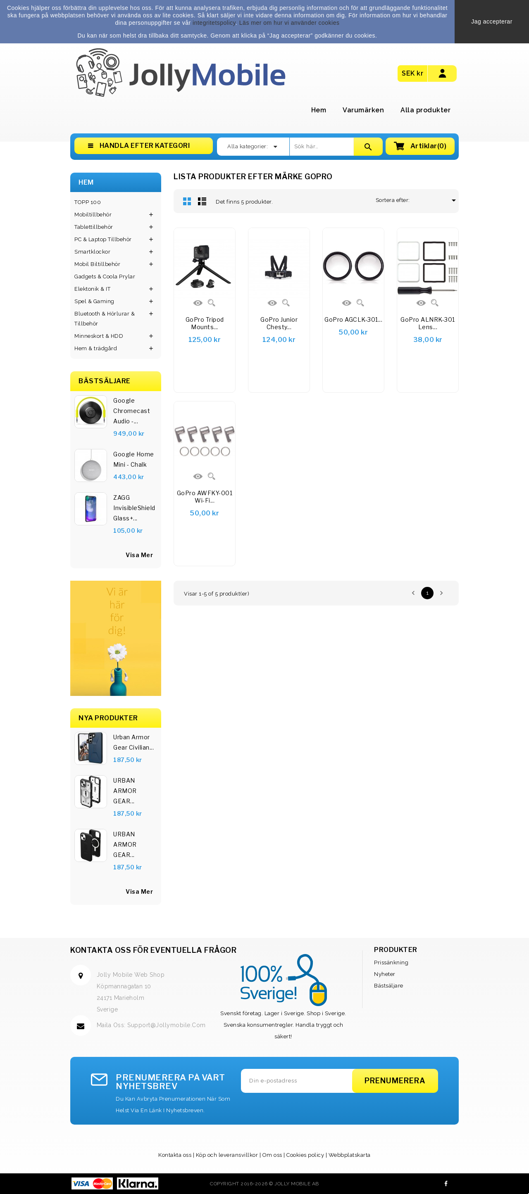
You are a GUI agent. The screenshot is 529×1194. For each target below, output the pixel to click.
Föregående (413, 593)
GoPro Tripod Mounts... (205, 323)
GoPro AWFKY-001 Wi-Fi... (205, 496)
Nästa (441, 593)
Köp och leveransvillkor (227, 1155)
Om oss (272, 1155)
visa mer (139, 554)
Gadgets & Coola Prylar (104, 276)
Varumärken (363, 110)
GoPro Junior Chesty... (279, 323)
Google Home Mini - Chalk (133, 459)
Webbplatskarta (350, 1155)
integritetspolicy (214, 22)
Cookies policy (305, 1155)
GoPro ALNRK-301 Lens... (427, 323)
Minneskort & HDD (98, 336)
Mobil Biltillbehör (97, 264)
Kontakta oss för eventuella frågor (153, 950)
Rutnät (187, 201)
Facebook (446, 1183)
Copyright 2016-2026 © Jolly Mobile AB (264, 1184)
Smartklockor (92, 252)
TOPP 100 (87, 202)
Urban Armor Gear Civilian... (133, 742)
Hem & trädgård (95, 348)
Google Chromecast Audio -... (131, 411)
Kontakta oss (174, 1155)
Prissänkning (391, 962)
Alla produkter (425, 110)
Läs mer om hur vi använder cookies (289, 22)
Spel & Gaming (94, 301)
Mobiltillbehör (93, 214)
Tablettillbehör (93, 227)
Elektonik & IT (92, 289)
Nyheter (385, 974)
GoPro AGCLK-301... (353, 319)
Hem (318, 110)
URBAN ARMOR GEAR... (125, 791)
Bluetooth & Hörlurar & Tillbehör (104, 319)
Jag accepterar (491, 21)
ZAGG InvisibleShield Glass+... (134, 508)
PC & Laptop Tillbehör (103, 239)
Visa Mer (139, 891)
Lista (202, 201)
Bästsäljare (388, 986)
